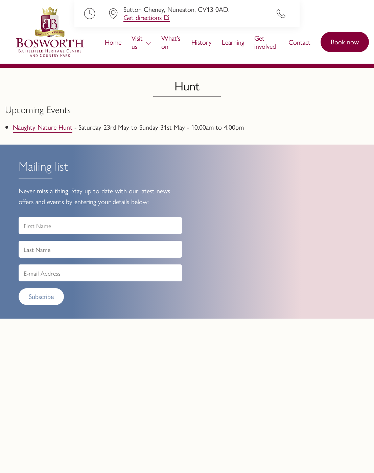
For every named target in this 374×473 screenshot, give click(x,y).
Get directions (142, 17)
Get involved (265, 42)
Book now (345, 41)
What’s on (170, 42)
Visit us (137, 42)
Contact (299, 42)
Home (113, 42)
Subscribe (41, 296)
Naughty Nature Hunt (42, 127)
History (201, 42)
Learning (233, 42)
